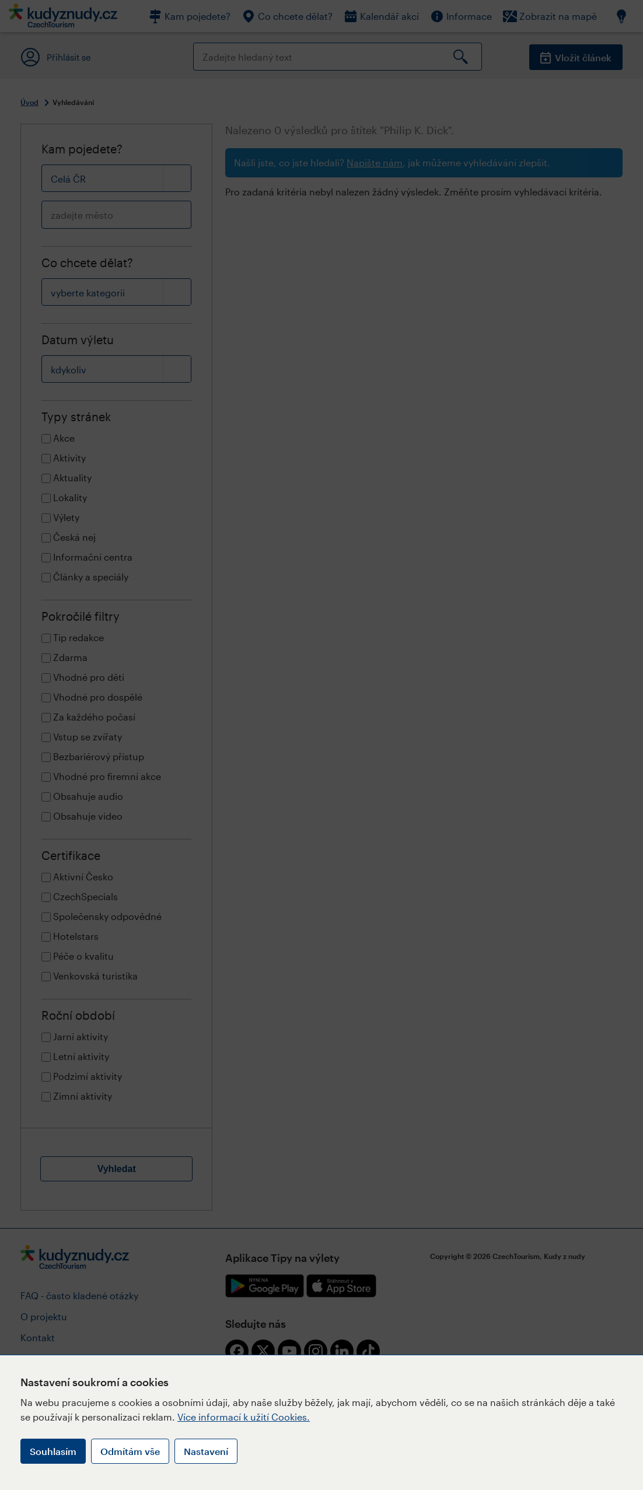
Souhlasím (53, 1451)
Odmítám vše (130, 1451)
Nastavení (206, 1451)
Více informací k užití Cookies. (243, 1416)
